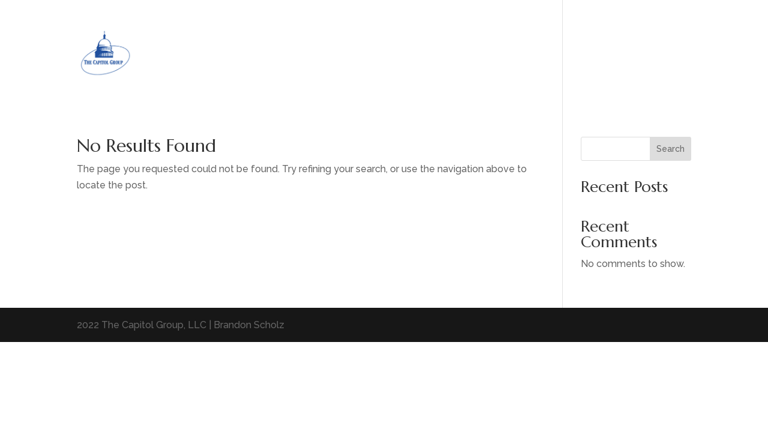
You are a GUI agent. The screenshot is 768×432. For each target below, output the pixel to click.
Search (670, 149)
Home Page (643, 51)
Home (590, 51)
